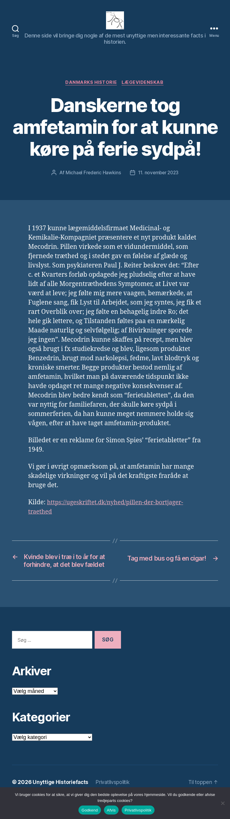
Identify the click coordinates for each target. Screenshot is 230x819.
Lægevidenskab (144, 92)
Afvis (111, 810)
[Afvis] (223, 803)
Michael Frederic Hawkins (92, 182)
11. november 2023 (158, 182)
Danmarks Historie (91, 92)
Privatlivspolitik (138, 810)
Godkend (89, 810)
